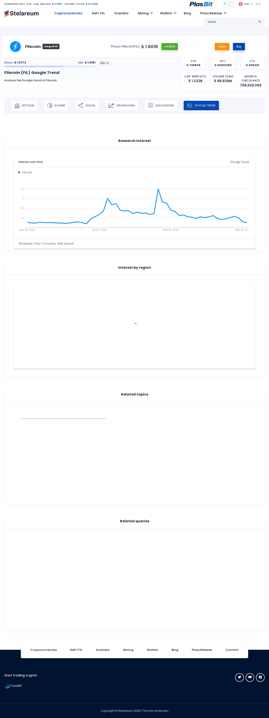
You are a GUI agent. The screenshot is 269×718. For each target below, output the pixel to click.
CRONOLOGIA (121, 106)
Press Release (202, 650)
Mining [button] (143, 13)
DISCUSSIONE (161, 106)
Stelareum (125, 711)
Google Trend (201, 106)
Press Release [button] (211, 13)
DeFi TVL (98, 13)
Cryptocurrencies (68, 13)
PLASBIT (13, 686)
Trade (222, 46)
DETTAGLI (24, 106)
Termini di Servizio (156, 711)
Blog (187, 13)
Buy (238, 46)
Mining (128, 650)
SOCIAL (86, 106)
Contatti (232, 650)
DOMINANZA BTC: (15, 4)
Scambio (121, 13)
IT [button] (257, 4)
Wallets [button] (166, 13)
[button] (201, 3)
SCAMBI (56, 106)
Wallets (152, 650)
